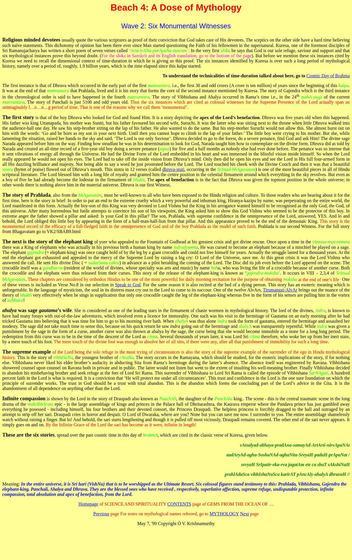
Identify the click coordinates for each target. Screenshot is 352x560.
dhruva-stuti (173, 169)
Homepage (88, 504)
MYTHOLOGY (224, 513)
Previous (101, 513)
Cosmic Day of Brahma (328, 75)
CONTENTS (179, 504)
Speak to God (127, 284)
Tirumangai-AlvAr (280, 289)
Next (244, 513)
